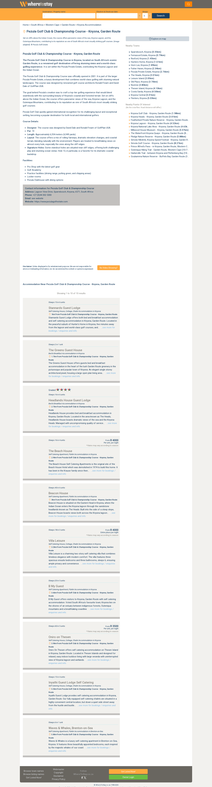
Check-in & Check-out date (107, 12)
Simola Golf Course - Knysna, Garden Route (157, 143)
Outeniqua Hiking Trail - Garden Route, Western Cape (162, 150)
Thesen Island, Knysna (146, 88)
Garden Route (68, 25)
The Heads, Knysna (145, 75)
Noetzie (139, 85)
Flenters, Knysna (144, 98)
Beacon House (58, 493)
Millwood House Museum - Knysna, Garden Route (160, 130)
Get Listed (34, 777)
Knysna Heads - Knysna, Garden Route (154, 116)
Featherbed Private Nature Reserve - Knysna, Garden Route (164, 120)
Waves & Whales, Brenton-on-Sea (71, 728)
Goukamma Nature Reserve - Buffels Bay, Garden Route (163, 156)
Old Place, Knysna (144, 81)
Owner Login (128, 777)
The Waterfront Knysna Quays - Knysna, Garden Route (162, 133)
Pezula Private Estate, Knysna (150, 71)
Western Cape (52, 25)
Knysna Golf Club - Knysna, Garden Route (156, 113)
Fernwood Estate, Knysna (148, 55)
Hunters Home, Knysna (147, 62)
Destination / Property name (54, 12)
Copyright (58, 772)
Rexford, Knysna (143, 58)
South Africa (37, 25)
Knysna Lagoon (105, 66)
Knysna (77, 60)
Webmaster (58, 769)
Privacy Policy (58, 779)
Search (161, 15)
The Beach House (60, 451)
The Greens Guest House (65, 350)
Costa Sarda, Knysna (146, 91)
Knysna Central (143, 95)
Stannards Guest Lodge (64, 308)
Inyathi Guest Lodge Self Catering (71, 682)
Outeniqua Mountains (33, 102)
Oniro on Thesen (60, 637)
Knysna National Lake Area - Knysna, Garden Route (160, 126)
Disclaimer (59, 776)
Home (26, 25)
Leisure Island (142, 78)
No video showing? (108, 268)
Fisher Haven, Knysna (146, 68)
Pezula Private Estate (33, 79)
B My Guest (56, 586)
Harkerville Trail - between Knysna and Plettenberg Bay (162, 153)
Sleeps (145, 12)
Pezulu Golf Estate (40, 45)
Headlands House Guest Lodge (69, 400)
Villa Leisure (57, 540)
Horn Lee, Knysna (144, 65)
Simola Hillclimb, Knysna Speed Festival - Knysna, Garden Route (166, 140)
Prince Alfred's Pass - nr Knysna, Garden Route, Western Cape (166, 146)
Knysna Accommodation (89, 25)
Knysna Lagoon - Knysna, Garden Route (155, 123)
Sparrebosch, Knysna (146, 52)
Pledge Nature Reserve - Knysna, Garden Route (158, 136)
